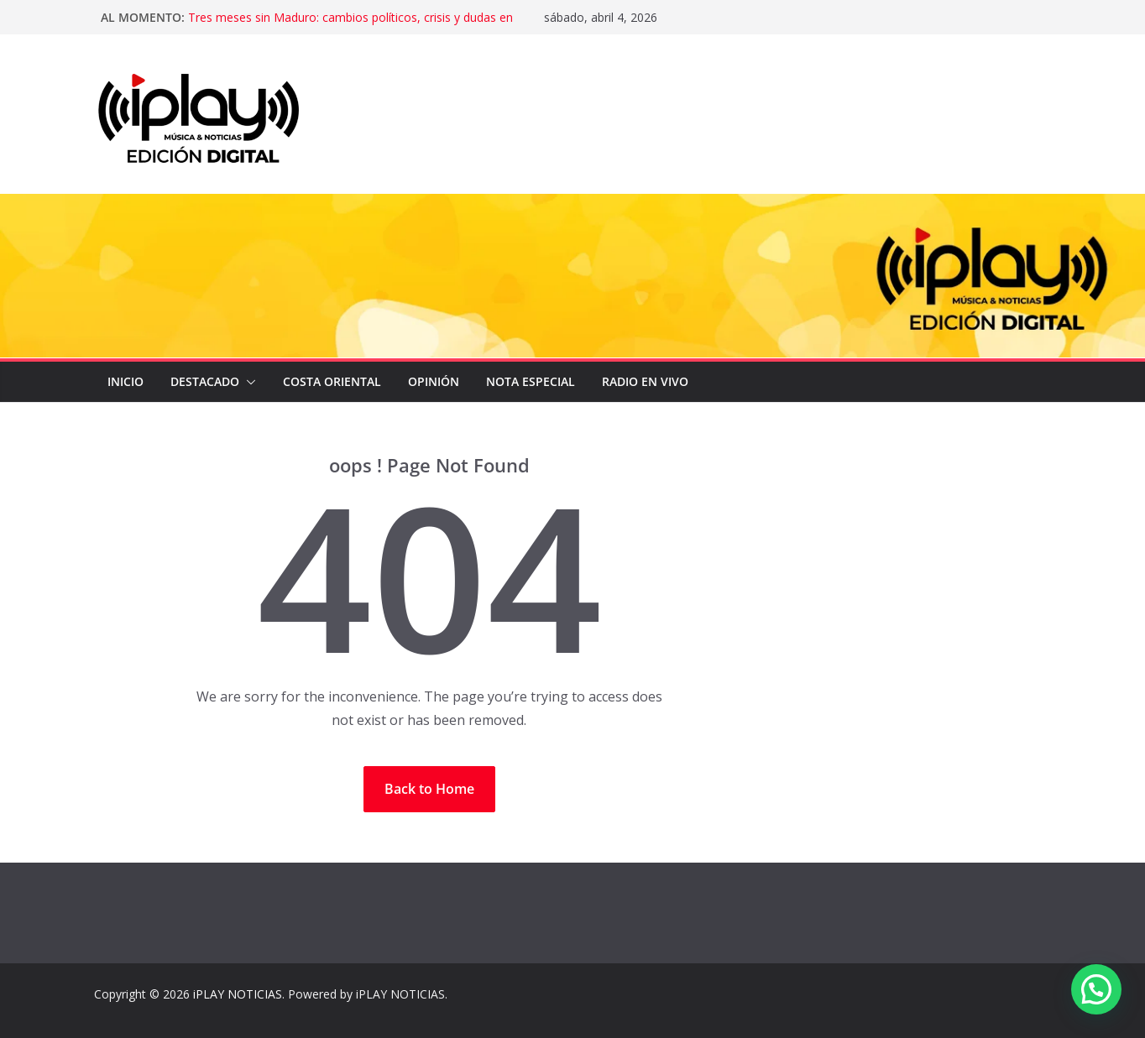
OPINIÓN (433, 381)
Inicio (125, 381)
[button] (247, 382)
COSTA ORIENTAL (332, 381)
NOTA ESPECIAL (530, 381)
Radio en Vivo (645, 381)
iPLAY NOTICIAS (237, 994)
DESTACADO (204, 381)
